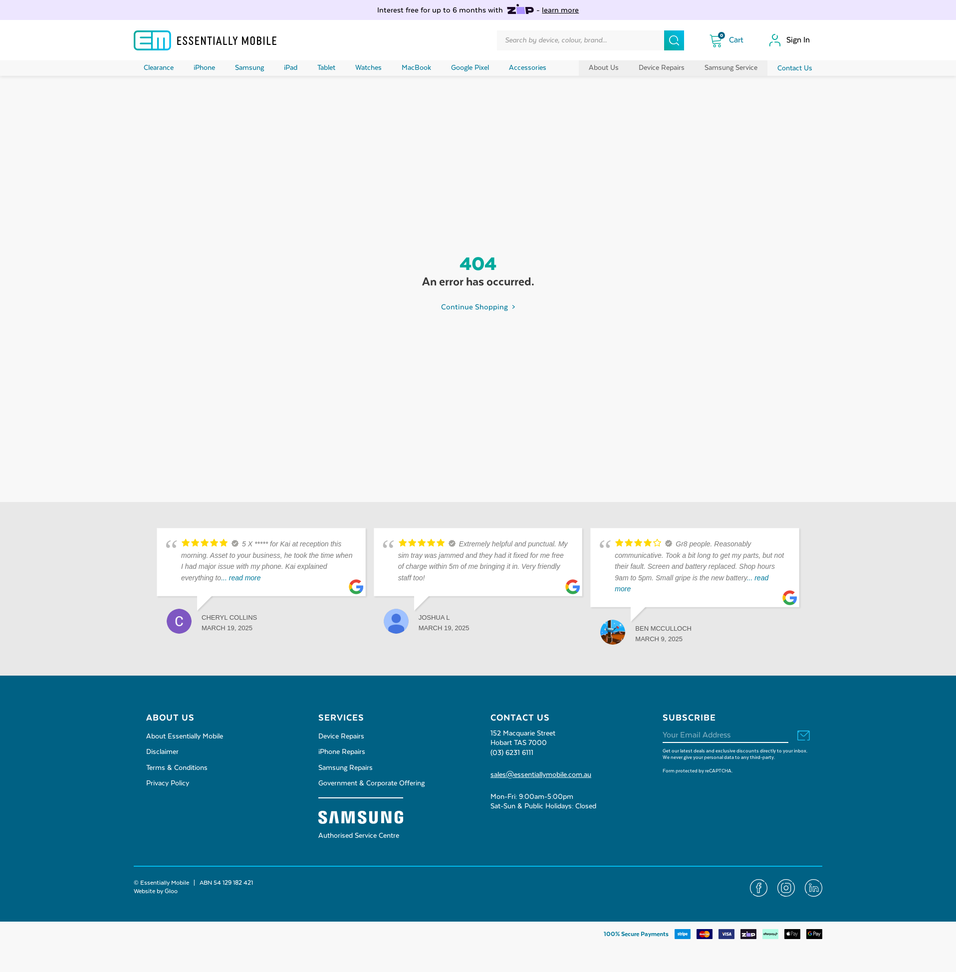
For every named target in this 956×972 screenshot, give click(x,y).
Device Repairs (662, 68)
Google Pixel (470, 68)
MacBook (416, 68)
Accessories (527, 68)
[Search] (674, 40)
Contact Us (794, 68)
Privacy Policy (167, 783)
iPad (290, 68)
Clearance (159, 68)
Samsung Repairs (345, 768)
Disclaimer (162, 752)
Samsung (249, 68)
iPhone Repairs (341, 752)
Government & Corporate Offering (371, 783)
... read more (240, 578)
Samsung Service (731, 68)
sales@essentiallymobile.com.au (540, 775)
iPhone (204, 68)
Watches (368, 68)
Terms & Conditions (177, 768)
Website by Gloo (156, 891)
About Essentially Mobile (184, 736)
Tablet (326, 68)
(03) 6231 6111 (511, 753)
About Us (604, 68)
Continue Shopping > (478, 307)
